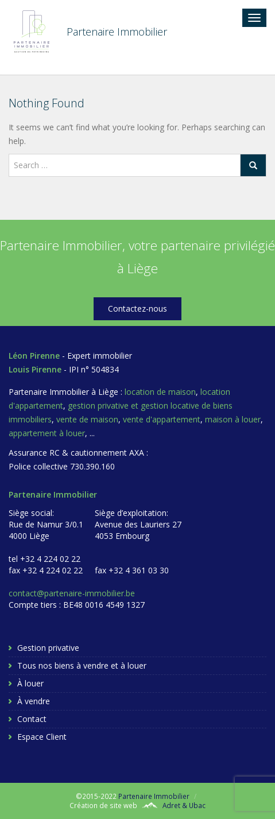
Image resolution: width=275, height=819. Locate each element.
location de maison (160, 391)
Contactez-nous (137, 308)
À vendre (33, 701)
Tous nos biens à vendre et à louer (81, 665)
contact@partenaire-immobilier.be (72, 593)
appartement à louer (47, 433)
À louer (30, 683)
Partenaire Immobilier (153, 796)
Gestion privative (48, 647)
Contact (32, 718)
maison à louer (233, 419)
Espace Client (42, 736)
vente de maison (87, 419)
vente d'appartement (161, 419)
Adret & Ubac (184, 805)
